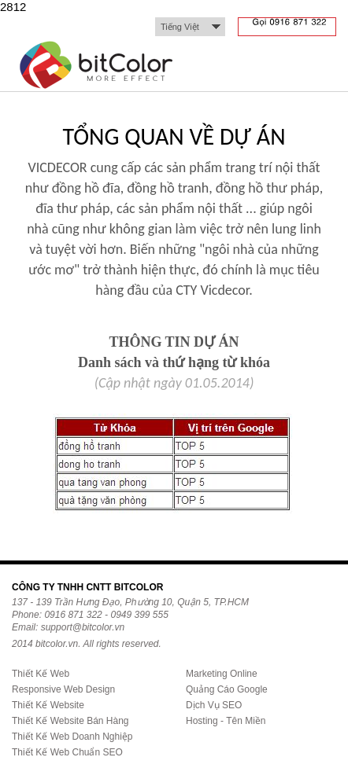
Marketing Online (221, 673)
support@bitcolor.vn (82, 627)
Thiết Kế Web (40, 673)
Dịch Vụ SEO (214, 705)
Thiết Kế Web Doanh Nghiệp (72, 736)
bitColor (97, 68)
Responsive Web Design (63, 689)
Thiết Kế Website (48, 705)
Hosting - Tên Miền (225, 720)
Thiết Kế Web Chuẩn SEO (67, 752)
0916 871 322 (73, 614)
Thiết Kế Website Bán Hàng (70, 720)
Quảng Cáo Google (227, 689)
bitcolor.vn (56, 643)
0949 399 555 (139, 614)
